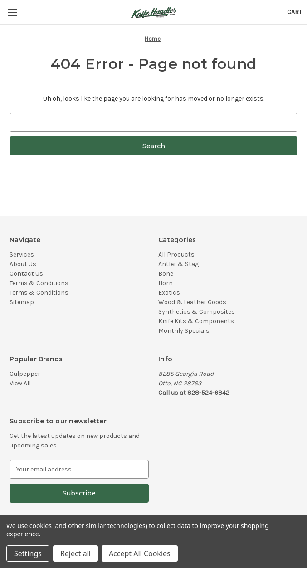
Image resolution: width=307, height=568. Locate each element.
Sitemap (22, 302)
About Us (23, 264)
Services (22, 254)
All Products (176, 254)
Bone (165, 273)
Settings (28, 553)
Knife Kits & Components (196, 321)
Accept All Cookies (140, 553)
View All (20, 383)
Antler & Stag (178, 264)
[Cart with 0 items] (294, 12)
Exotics (169, 292)
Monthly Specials (184, 331)
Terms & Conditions (39, 283)
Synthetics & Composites (196, 312)
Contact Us (26, 273)
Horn (165, 283)
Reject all (75, 553)
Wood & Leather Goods (192, 302)
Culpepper (25, 374)
